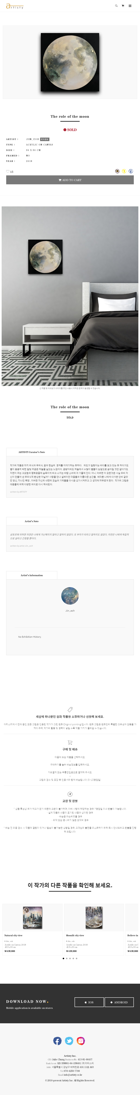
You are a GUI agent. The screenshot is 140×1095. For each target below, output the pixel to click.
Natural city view (13, 935)
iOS (89, 1002)
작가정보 (44, 139)
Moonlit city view (75, 935)
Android (119, 1002)
